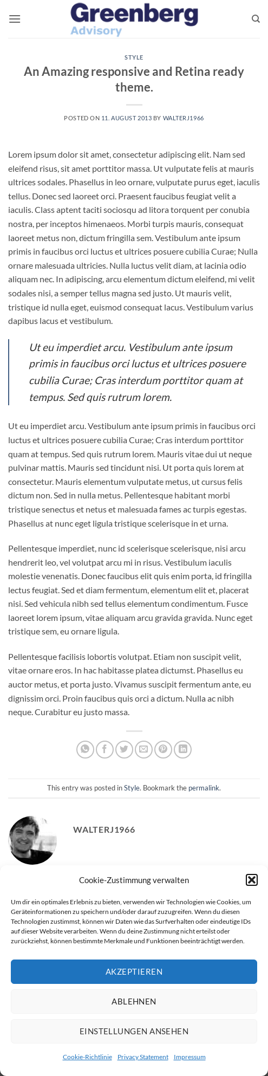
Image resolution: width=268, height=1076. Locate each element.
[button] (251, 879)
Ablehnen (134, 1001)
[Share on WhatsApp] (85, 750)
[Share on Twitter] (124, 750)
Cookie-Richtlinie (87, 1057)
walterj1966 (183, 117)
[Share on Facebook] (105, 750)
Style (134, 57)
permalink (203, 787)
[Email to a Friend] (144, 750)
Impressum (190, 1057)
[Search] (256, 19)
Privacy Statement (142, 1057)
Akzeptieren (134, 971)
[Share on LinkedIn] (183, 750)
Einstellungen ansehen (134, 1031)
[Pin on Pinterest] (163, 750)
